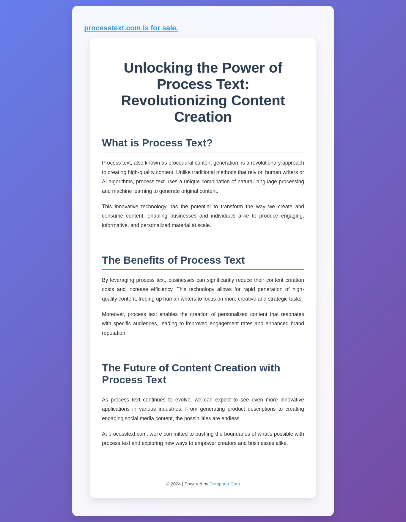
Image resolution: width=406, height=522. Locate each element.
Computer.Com (225, 483)
